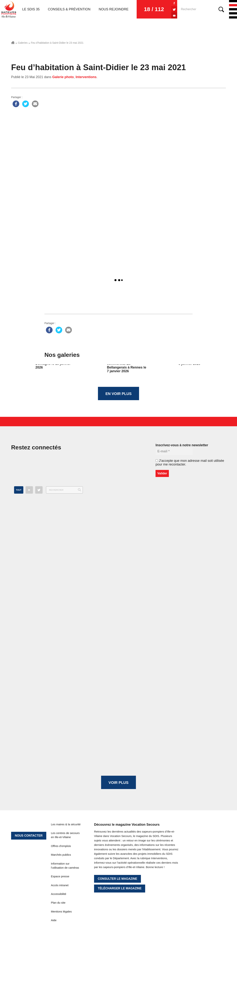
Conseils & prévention (69, 9)
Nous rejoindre (113, 9)
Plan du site (58, 902)
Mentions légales (61, 911)
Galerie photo (63, 77)
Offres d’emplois (61, 846)
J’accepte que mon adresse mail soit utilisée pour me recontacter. (190, 462)
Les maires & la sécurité (66, 824)
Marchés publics (61, 854)
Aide (53, 920)
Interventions (86, 77)
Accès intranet (60, 885)
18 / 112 (154, 9)
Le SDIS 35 (31, 9)
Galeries (23, 42)
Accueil (13, 42)
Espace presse (60, 876)
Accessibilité (58, 893)
